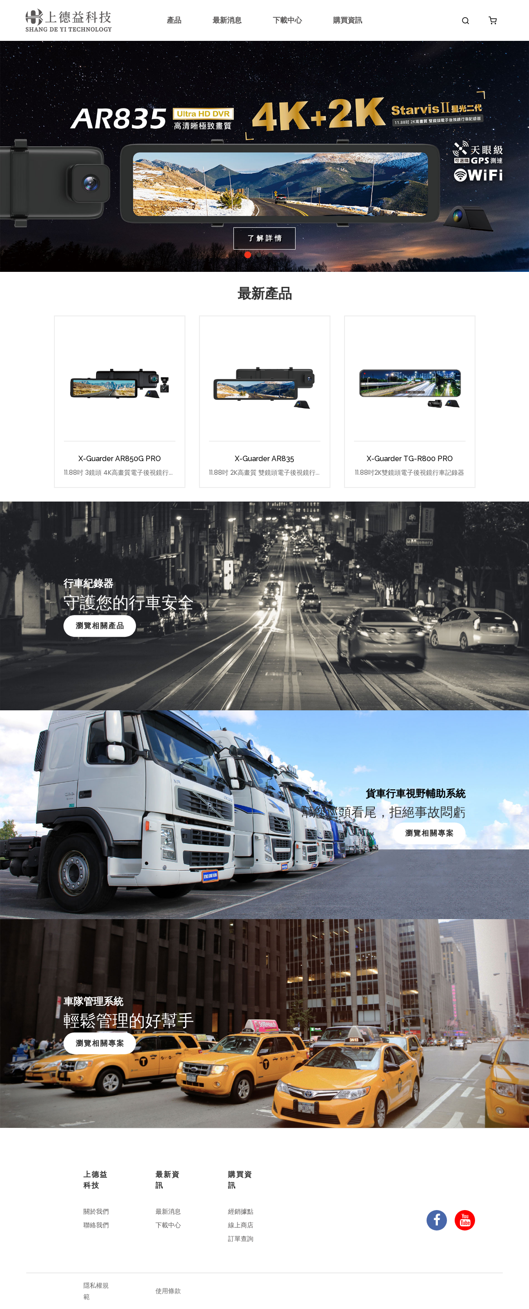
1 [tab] (247, 254)
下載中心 (287, 20)
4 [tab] (281, 255)
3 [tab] (270, 255)
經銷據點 (240, 1211)
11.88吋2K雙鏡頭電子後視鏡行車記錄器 (409, 472)
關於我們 (96, 1211)
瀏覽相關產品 (100, 625)
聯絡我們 (96, 1225)
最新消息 (227, 20)
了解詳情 (266, 238)
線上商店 (240, 1225)
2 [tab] (259, 255)
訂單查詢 (240, 1238)
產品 (174, 20)
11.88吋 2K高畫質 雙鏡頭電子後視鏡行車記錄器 (264, 472)
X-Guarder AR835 (264, 458)
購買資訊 (347, 20)
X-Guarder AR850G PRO (119, 458)
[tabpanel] (264, 156)
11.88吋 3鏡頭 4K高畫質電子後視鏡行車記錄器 (119, 472)
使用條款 (168, 1290)
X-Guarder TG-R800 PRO (410, 458)
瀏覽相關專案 (429, 833)
